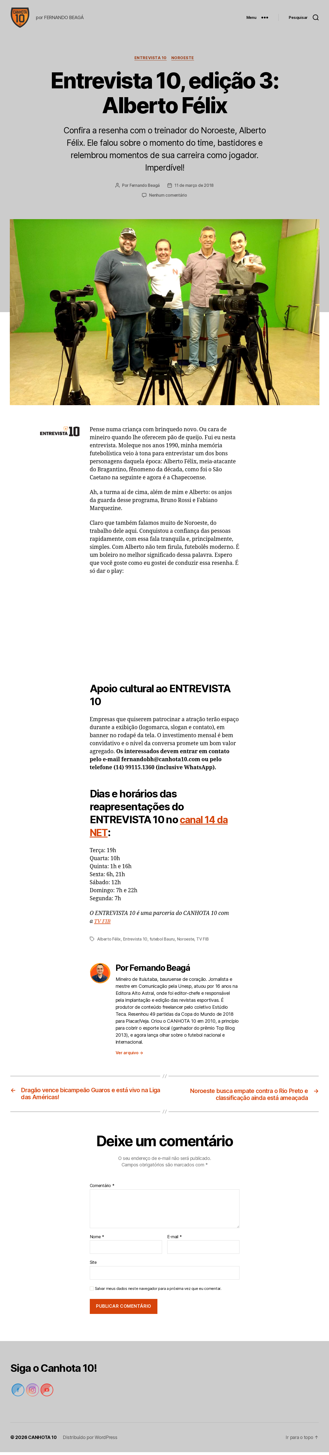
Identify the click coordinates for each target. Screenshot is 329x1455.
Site (93, 1265)
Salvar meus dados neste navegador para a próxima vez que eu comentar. (158, 1291)
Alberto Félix (109, 941)
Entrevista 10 (150, 60)
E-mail (174, 1239)
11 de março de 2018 (194, 188)
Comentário (102, 1188)
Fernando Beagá (144, 188)
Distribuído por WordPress (90, 1440)
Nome (97, 1239)
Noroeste (183, 60)
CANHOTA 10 (42, 1440)
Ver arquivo (129, 1055)
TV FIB (102, 923)
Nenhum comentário (168, 198)
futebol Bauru (163, 941)
